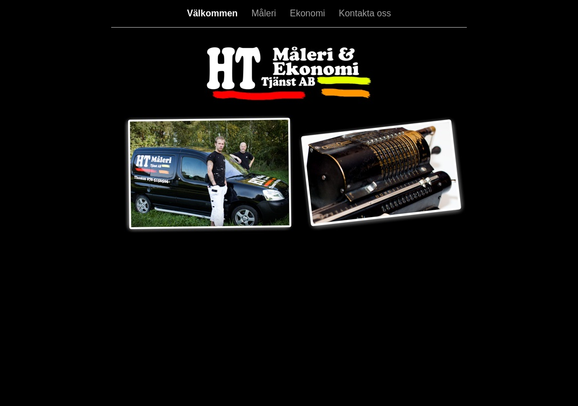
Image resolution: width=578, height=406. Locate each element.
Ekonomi (309, 13)
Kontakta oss (365, 13)
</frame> (120, 248)
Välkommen (213, 13)
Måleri (265, 13)
